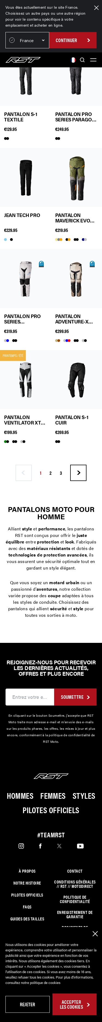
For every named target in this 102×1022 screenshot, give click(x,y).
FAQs (27, 907)
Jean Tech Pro (22, 215)
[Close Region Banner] (96, 7)
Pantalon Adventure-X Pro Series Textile (71, 318)
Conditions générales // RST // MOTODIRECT (74, 884)
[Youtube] (80, 846)
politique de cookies (45, 982)
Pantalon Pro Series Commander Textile (22, 318)
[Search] (82, 60)
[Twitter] (59, 846)
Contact (75, 871)
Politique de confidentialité (75, 899)
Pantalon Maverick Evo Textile (72, 217)
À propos (27, 871)
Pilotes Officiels (51, 810)
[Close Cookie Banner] (95, 933)
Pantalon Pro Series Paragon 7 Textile (75, 116)
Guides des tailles (27, 919)
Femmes (53, 795)
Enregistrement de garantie (75, 914)
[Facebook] (40, 846)
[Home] (23, 59)
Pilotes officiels (27, 895)
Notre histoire (27, 883)
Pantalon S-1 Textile (20, 116)
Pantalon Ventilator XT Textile (22, 419)
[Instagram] (21, 846)
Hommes (20, 795)
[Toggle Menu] (93, 60)
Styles (84, 795)
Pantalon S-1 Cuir (71, 419)
